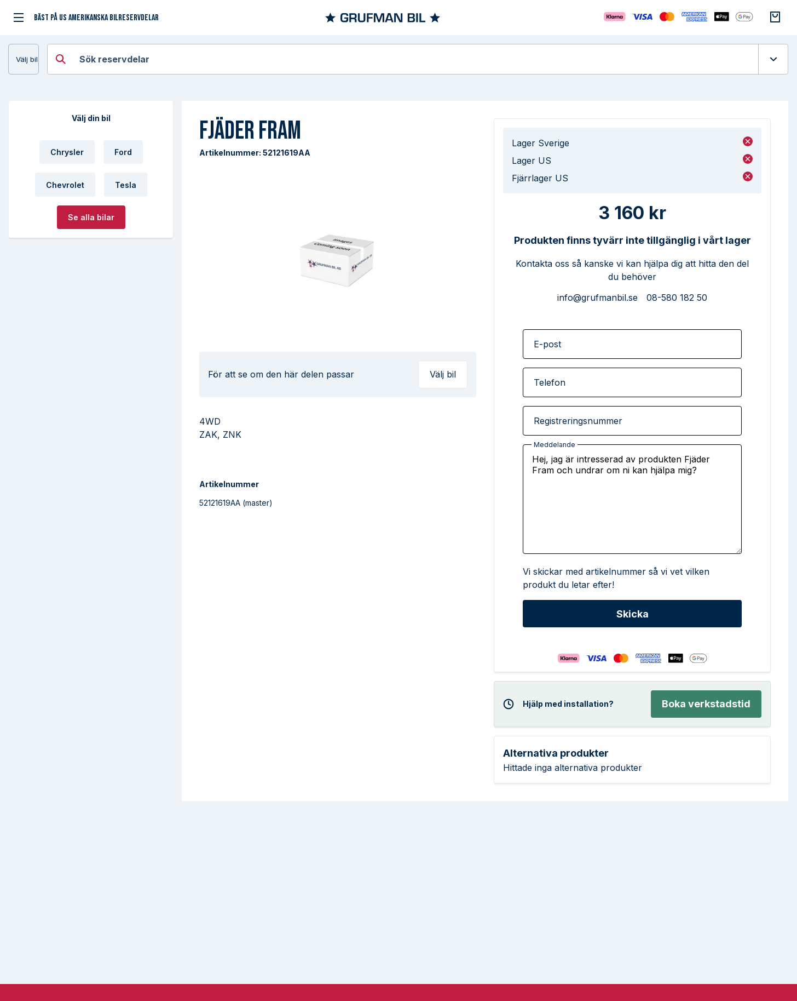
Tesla (125, 185)
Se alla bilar (91, 217)
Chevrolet (65, 185)
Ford (123, 152)
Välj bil (27, 59)
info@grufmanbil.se (597, 297)
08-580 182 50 (676, 297)
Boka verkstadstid (706, 704)
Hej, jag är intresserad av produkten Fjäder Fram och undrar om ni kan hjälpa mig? (632, 499)
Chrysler (67, 152)
